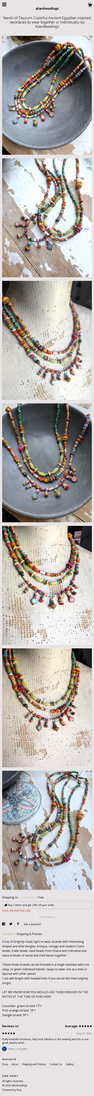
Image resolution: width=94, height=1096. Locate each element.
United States (27, 897)
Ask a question (32, 924)
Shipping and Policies (34, 1064)
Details (7, 934)
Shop (5, 1064)
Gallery (70, 1064)
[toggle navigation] (4, 4)
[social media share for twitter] (11, 924)
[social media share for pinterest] (18, 924)
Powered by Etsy (12, 1090)
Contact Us (56, 1064)
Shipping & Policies (29, 934)
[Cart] (90, 5)
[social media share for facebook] (4, 924)
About (15, 1064)
